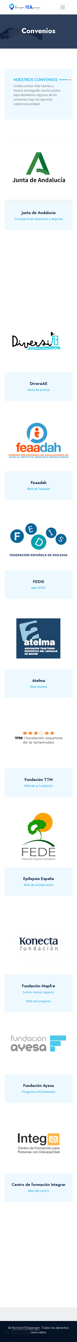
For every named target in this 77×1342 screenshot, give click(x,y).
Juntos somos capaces (38, 997)
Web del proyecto (38, 1006)
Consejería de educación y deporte (38, 230)
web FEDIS (38, 592)
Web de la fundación (38, 790)
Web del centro (38, 1195)
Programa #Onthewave (38, 1096)
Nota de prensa (39, 394)
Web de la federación (38, 889)
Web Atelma (38, 691)
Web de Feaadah (38, 493)
